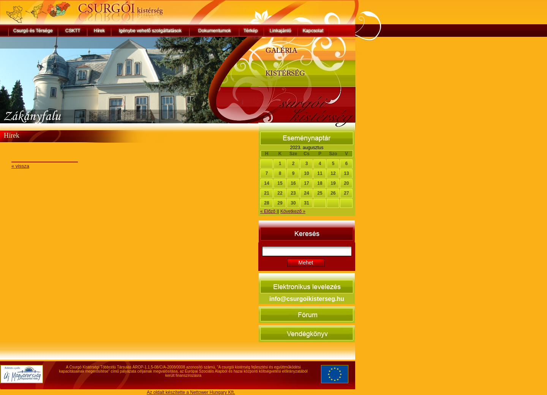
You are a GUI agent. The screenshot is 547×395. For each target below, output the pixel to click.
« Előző (268, 211)
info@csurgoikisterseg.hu (306, 299)
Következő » (292, 211)
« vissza (20, 166)
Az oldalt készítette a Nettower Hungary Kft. (191, 392)
